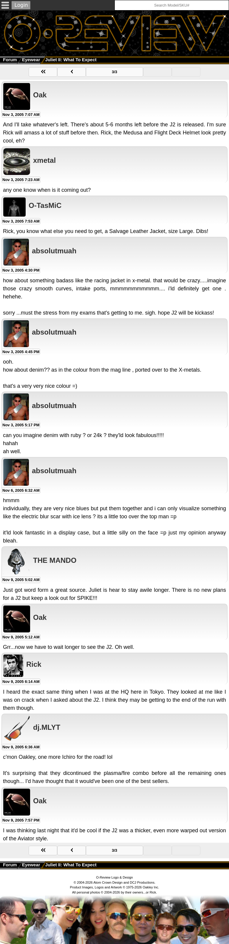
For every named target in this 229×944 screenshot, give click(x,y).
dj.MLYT (46, 727)
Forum (10, 59)
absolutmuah (54, 251)
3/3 (114, 72)
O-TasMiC (45, 205)
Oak (40, 95)
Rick (33, 664)
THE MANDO (54, 560)
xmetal (44, 160)
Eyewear (31, 59)
